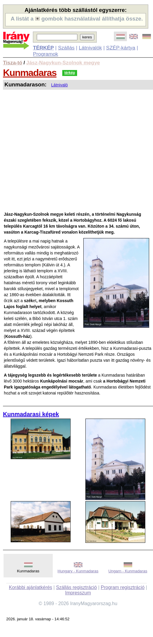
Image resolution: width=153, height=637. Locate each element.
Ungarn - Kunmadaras (127, 571)
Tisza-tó (12, 63)
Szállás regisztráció (76, 587)
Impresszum (78, 592)
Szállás (66, 48)
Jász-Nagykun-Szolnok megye (63, 63)
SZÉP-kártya (120, 48)
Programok (45, 54)
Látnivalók (90, 48)
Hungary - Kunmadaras (78, 571)
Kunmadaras (30, 72)
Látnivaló (59, 85)
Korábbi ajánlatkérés (30, 587)
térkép (69, 73)
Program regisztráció (123, 587)
